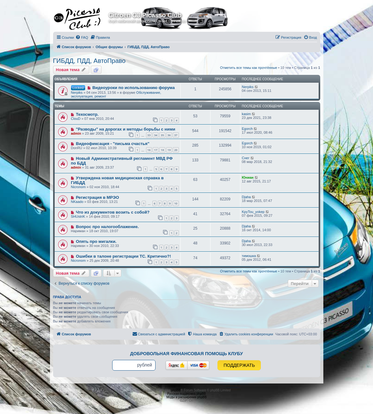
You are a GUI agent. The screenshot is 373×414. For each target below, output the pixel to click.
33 (149, 135)
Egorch (247, 129)
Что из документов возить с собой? (112, 212)
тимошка (249, 256)
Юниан (248, 177)
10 (175, 203)
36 (169, 135)
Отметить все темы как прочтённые (248, 68)
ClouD (76, 118)
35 (162, 135)
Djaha (246, 197)
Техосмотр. (87, 114)
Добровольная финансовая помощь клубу (186, 353)
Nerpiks (77, 92)
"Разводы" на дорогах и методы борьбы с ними (125, 129)
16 (149, 150)
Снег (246, 158)
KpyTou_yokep (253, 212)
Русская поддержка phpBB (186, 393)
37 (175, 135)
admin (76, 133)
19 (169, 150)
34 (155, 135)
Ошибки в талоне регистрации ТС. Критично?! (123, 256)
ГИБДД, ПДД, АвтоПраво (89, 60)
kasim (246, 114)
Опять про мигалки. (96, 241)
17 (155, 150)
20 (175, 150)
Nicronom (78, 187)
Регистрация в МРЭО (97, 197)
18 (162, 150)
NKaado (77, 202)
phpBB (176, 390)
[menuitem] (81, 37)
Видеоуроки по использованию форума (133, 87)
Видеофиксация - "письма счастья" (112, 143)
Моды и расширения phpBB (186, 397)
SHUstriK (78, 216)
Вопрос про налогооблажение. (107, 226)
